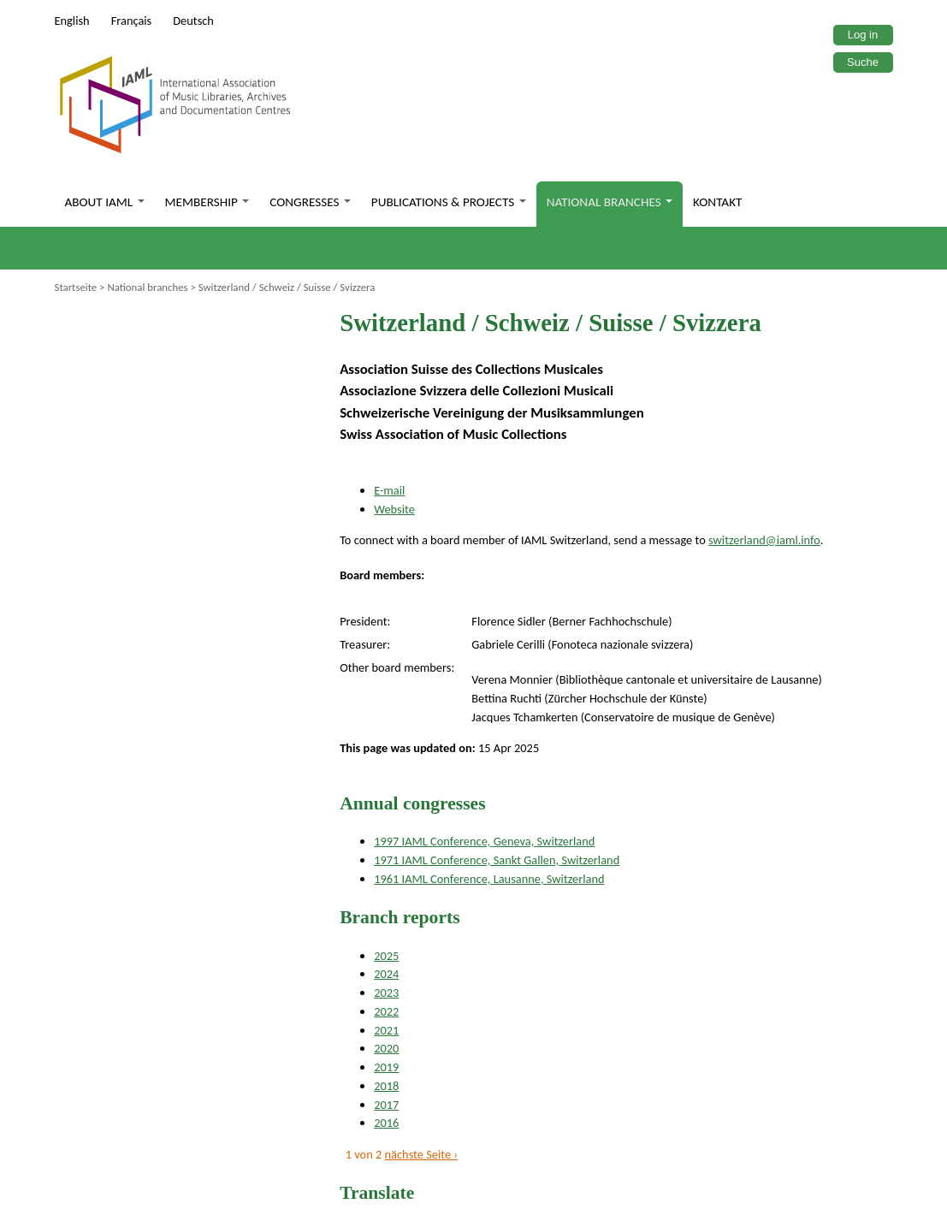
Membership (207, 202)
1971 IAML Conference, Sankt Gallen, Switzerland (496, 860)
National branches (609, 202)
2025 (386, 955)
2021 (386, 1030)
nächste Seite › (422, 1154)
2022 (386, 1011)
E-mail (389, 490)
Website (394, 509)
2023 (386, 992)
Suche (863, 62)
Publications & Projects (448, 202)
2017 (386, 1104)
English (72, 20)
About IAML (105, 202)
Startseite (76, 287)
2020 (386, 1048)
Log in (863, 34)
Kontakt (717, 202)
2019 (386, 1067)
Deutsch (193, 20)
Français (131, 20)
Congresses (310, 202)
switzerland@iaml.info (764, 540)
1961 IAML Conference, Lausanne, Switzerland (489, 878)
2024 (386, 973)
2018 (386, 1086)
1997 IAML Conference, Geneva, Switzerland (484, 841)
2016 (386, 1122)
